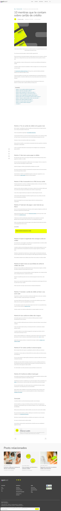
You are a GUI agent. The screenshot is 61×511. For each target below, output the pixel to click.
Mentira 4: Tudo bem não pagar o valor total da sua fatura (25, 93)
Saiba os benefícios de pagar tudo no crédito (23, 230)
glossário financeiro (18, 493)
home (32, 1)
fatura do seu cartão (32, 213)
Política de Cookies (33, 488)
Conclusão (18, 103)
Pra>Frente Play (18, 488)
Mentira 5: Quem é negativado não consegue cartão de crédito (26, 95)
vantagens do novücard (18, 392)
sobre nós (46, 1)
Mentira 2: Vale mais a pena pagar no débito (23, 90)
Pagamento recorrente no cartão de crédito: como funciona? (48, 468)
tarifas (15, 382)
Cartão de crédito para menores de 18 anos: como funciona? (12, 468)
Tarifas (32, 492)
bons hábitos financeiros (31, 132)
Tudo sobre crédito (7, 465)
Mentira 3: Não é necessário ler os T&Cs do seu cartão (25, 92)
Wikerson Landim (25, 431)
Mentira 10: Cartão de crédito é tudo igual (23, 102)
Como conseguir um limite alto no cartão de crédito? (29, 468)
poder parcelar (22, 175)
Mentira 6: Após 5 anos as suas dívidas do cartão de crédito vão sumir (28, 96)
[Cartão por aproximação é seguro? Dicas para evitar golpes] (15, 438)
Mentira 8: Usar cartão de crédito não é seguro (24, 99)
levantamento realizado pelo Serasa (22, 71)
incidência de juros (22, 214)
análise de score (27, 306)
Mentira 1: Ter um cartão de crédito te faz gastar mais (25, 89)
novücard (36, 1)
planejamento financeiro (24, 414)
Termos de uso (33, 487)
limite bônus (41, 1)
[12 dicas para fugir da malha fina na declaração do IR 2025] (45, 438)
